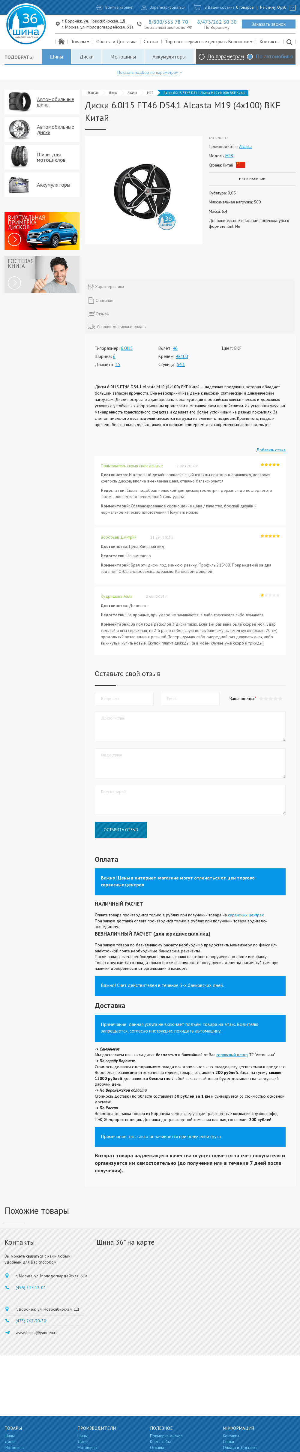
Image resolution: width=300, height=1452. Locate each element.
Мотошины (123, 56)
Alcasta (132, 93)
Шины (56, 56)
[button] (280, 698)
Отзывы (157, 1447)
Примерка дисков (166, 1435)
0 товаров (245, 7)
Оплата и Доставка (116, 41)
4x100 (182, 356)
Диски (87, 56)
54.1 (181, 364)
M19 (150, 93)
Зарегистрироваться (167, 7)
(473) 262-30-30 (31, 1321)
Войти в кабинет (119, 7)
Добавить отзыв (271, 449)
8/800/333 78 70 (168, 21)
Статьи (151, 41)
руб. (282, 7)
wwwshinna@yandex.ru (37, 1332)
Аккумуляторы (169, 56)
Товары (80, 41)
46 (175, 348)
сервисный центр (232, 1054)
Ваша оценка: (242, 698)
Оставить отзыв (121, 829)
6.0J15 (127, 348)
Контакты (270, 41)
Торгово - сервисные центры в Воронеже (209, 41)
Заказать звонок (269, 24)
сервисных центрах (246, 915)
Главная (93, 93)
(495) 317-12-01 (31, 1287)
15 (118, 364)
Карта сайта (160, 1441)
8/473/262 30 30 (217, 21)
